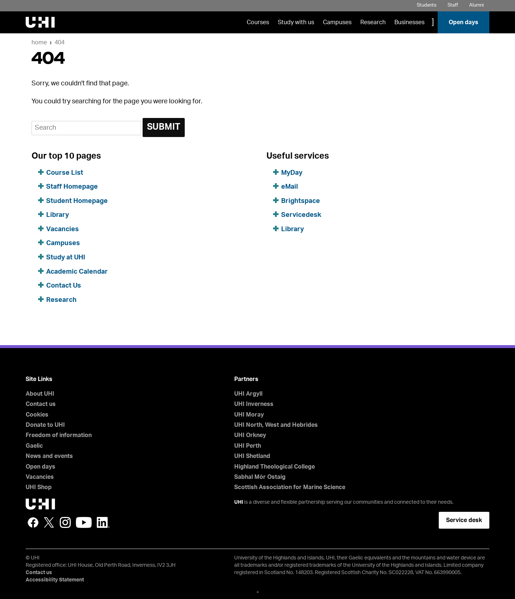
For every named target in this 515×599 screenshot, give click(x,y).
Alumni (476, 5)
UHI (238, 502)
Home (39, 42)
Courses (258, 22)
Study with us (296, 22)
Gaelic (34, 446)
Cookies (37, 415)
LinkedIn (103, 522)
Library (57, 215)
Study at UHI (65, 257)
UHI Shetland (252, 456)
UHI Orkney (250, 435)
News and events (49, 456)
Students (427, 5)
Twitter (49, 522)
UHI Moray (249, 415)
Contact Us (63, 285)
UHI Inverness (253, 404)
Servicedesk (301, 215)
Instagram (65, 522)
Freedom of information (59, 435)
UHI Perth (247, 446)
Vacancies (62, 229)
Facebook (32, 522)
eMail (289, 187)
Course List (64, 173)
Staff (453, 5)
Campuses (337, 22)
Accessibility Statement (55, 580)
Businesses (409, 22)
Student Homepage (77, 201)
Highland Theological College (274, 467)
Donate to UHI (45, 425)
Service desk (464, 520)
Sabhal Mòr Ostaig (260, 477)
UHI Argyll (248, 394)
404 (60, 42)
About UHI (40, 394)
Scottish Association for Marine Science (289, 487)
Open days (463, 22)
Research (373, 22)
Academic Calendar (77, 272)
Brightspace (300, 201)
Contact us (41, 404)
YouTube (84, 522)
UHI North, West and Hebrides (276, 425)
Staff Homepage (72, 187)
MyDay (291, 173)
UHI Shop (39, 487)
